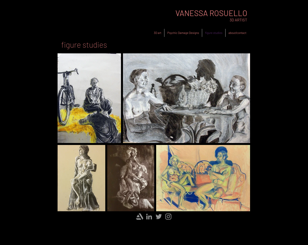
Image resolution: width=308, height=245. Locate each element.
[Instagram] (168, 216)
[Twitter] (159, 216)
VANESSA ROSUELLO (211, 13)
